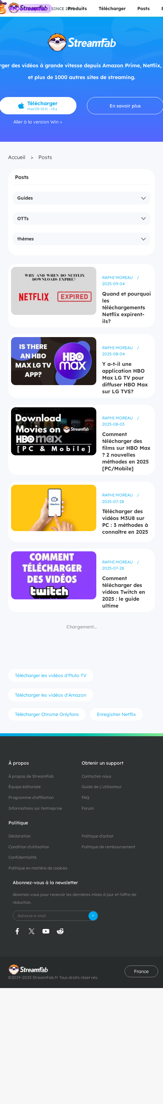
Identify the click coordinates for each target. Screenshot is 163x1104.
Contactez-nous (96, 776)
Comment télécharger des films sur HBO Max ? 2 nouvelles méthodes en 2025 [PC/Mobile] (126, 451)
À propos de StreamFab (31, 776)
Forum (88, 808)
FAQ (85, 797)
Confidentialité (22, 857)
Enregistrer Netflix (116, 714)
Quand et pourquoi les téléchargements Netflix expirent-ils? (126, 307)
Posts (143, 8)
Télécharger (112, 8)
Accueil (16, 157)
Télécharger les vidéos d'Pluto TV (51, 675)
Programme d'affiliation (31, 797)
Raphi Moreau (118, 277)
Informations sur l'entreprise (35, 808)
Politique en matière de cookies (37, 868)
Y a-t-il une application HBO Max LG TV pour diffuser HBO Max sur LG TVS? (125, 378)
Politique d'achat (98, 836)
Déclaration (19, 836)
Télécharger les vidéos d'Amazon (50, 695)
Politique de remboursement (108, 846)
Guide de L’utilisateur (102, 786)
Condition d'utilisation (28, 846)
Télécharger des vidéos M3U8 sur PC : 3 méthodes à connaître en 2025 (125, 521)
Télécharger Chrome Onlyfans (47, 714)
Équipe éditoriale (24, 786)
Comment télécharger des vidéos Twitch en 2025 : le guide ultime (123, 592)
